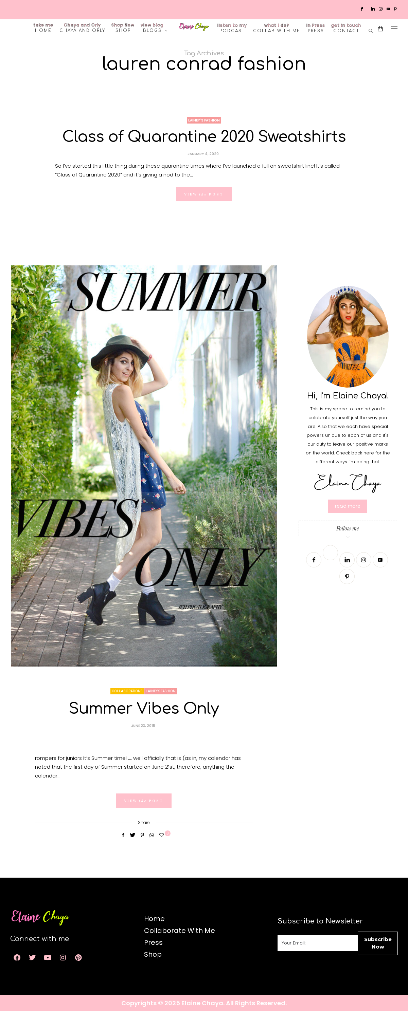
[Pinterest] (396, 9)
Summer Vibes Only (144, 708)
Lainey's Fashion (204, 120)
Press (315, 27)
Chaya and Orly (82, 27)
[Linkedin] (373, 9)
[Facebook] (362, 9)
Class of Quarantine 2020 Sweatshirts (204, 137)
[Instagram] (381, 9)
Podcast (232, 27)
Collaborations (127, 691)
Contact (346, 27)
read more (347, 506)
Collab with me (276, 27)
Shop (123, 27)
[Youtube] (389, 9)
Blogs (152, 27)
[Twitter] (367, 9)
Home (43, 27)
